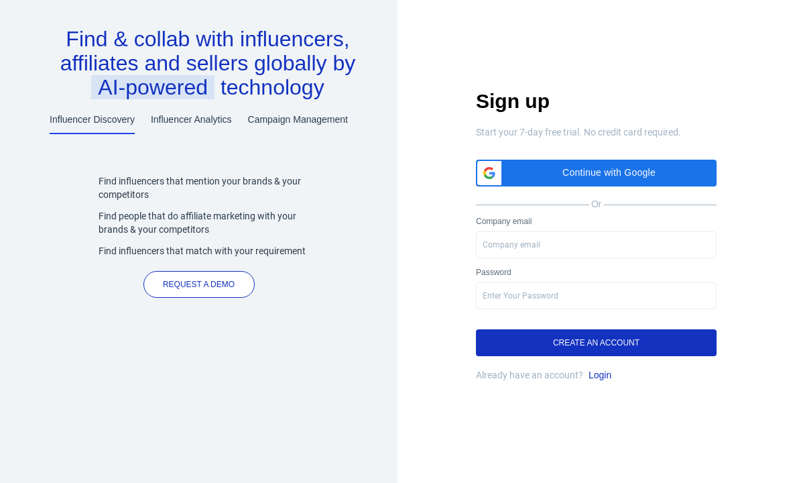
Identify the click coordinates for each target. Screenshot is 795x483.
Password (493, 272)
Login (600, 375)
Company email (504, 221)
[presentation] (596, 295)
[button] (596, 173)
